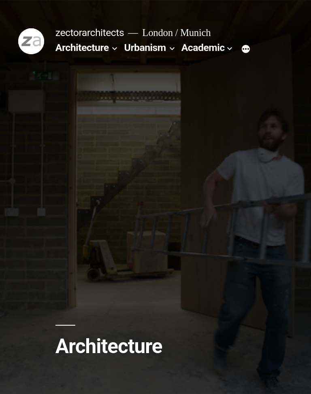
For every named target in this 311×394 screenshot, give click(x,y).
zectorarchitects (89, 32)
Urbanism (145, 47)
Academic (203, 47)
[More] (246, 49)
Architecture (82, 47)
